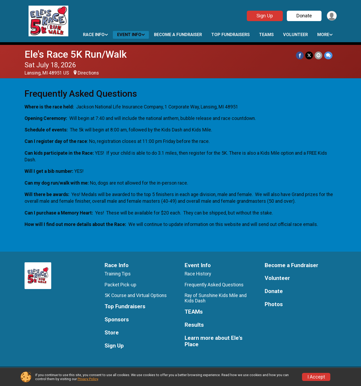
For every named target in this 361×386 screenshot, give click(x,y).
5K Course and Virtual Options (136, 295)
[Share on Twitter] (309, 55)
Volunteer (295, 34)
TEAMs (266, 34)
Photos (274, 304)
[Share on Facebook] (300, 55)
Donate (304, 15)
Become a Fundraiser (178, 34)
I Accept (316, 377)
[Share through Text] (328, 55)
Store (112, 333)
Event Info (129, 34)
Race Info (94, 34)
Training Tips (118, 273)
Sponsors (117, 320)
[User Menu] (332, 16)
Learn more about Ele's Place (214, 341)
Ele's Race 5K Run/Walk (76, 54)
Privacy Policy (88, 379)
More (323, 34)
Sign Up (264, 15)
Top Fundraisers (230, 34)
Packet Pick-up (120, 284)
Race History (198, 273)
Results (194, 325)
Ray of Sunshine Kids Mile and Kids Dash (216, 298)
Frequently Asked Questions (214, 284)
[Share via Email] (319, 55)
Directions (88, 73)
